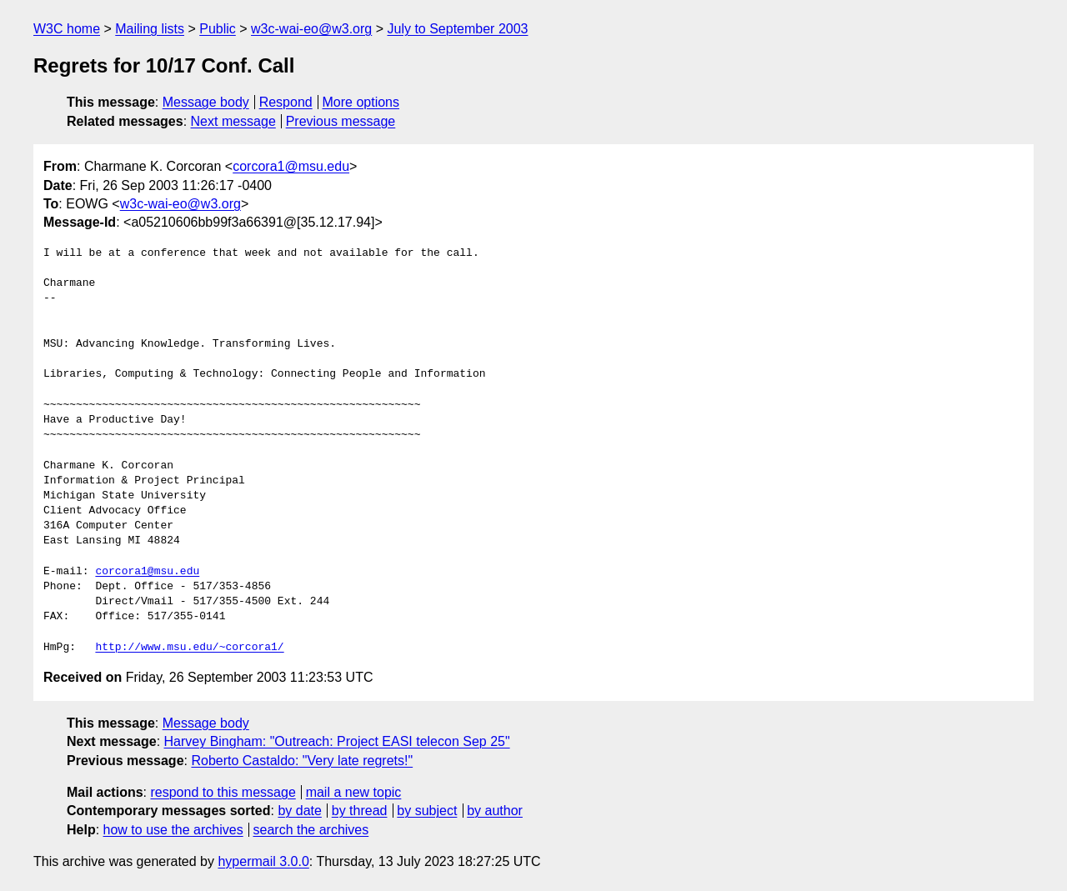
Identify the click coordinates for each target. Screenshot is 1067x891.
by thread (360, 810)
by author (495, 810)
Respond (286, 102)
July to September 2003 (457, 29)
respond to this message (222, 792)
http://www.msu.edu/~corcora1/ (189, 647)
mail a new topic (354, 792)
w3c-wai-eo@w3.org (311, 29)
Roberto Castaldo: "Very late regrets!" (302, 760)
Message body (206, 102)
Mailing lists (149, 29)
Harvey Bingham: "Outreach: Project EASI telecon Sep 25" (337, 741)
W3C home (66, 29)
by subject (427, 810)
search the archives (311, 830)
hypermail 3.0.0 (263, 861)
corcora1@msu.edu (291, 166)
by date (299, 810)
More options (361, 102)
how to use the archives (173, 830)
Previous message (341, 121)
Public (217, 29)
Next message (233, 121)
